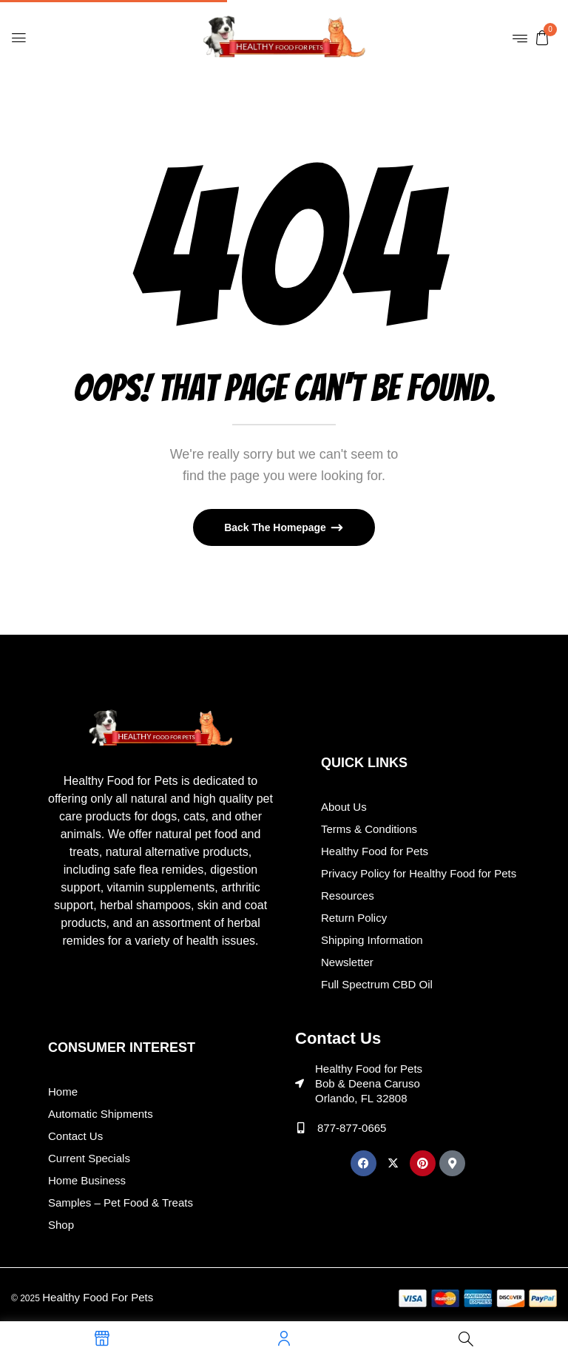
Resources (347, 895)
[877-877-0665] (300, 1127)
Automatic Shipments (100, 1113)
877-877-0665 (351, 1127)
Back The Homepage (276, 527)
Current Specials (89, 1158)
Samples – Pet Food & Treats (120, 1202)
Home (63, 1091)
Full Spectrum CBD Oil (377, 984)
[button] (542, 37)
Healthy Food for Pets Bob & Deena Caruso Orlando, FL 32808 (368, 1083)
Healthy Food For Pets (97, 1297)
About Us (344, 806)
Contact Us (75, 1136)
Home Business (87, 1180)
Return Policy (354, 917)
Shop (61, 1224)
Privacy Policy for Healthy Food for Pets (418, 873)
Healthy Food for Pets (374, 851)
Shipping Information (372, 940)
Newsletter (347, 962)
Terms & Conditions (369, 829)
